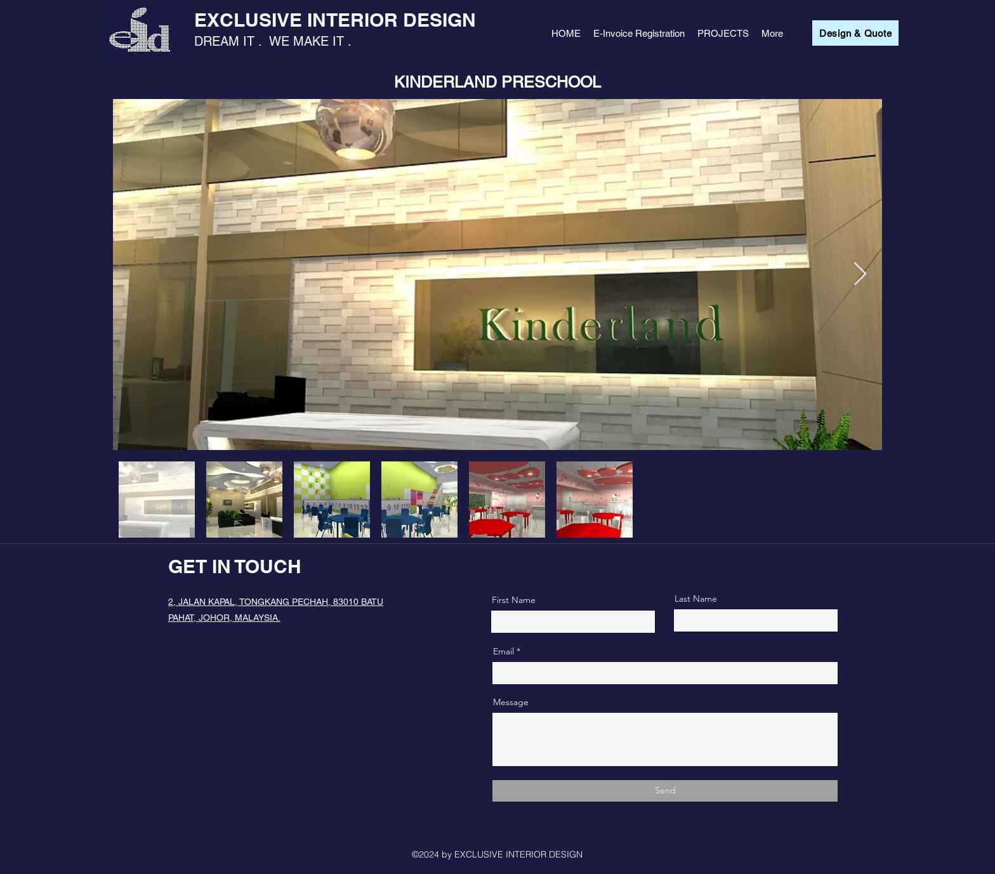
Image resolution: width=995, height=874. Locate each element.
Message (511, 702)
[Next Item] (860, 274)
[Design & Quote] (855, 33)
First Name (514, 599)
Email (503, 651)
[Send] (665, 790)
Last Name (696, 598)
